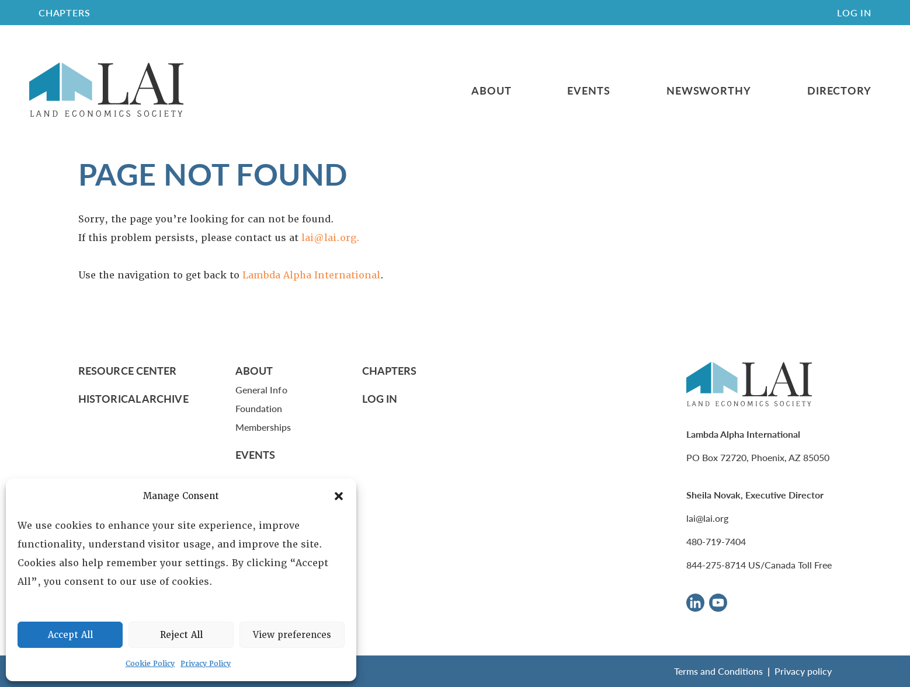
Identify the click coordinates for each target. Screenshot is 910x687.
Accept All (70, 635)
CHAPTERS (64, 12)
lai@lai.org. (330, 238)
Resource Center (127, 370)
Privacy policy (803, 671)
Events (588, 90)
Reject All (181, 635)
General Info (261, 389)
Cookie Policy (150, 663)
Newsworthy (708, 90)
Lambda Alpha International (311, 275)
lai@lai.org (707, 518)
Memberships (263, 427)
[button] (339, 496)
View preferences (292, 635)
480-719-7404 (716, 541)
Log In (854, 12)
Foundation (259, 408)
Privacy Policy (205, 663)
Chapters (389, 370)
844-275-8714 (716, 564)
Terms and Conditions (718, 671)
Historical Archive (133, 398)
